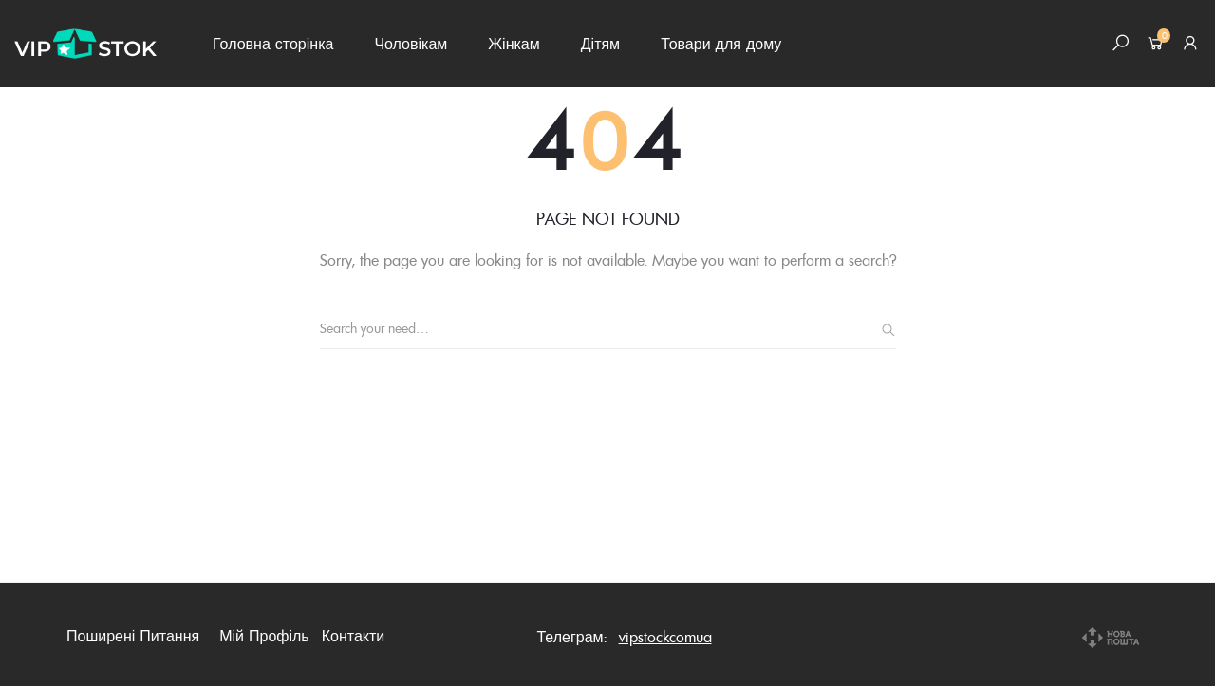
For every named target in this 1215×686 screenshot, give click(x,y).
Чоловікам (410, 43)
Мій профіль (264, 635)
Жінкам (513, 43)
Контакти (353, 635)
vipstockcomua (665, 636)
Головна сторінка (273, 43)
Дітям (600, 43)
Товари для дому (721, 43)
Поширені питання (132, 635)
